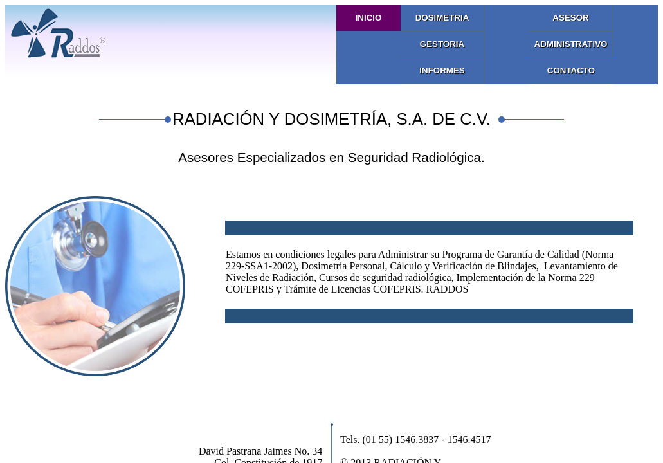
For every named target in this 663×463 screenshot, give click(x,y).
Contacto (571, 70)
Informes (441, 70)
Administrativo (571, 44)
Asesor (570, 18)
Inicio (369, 18)
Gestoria (442, 44)
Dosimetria (442, 18)
